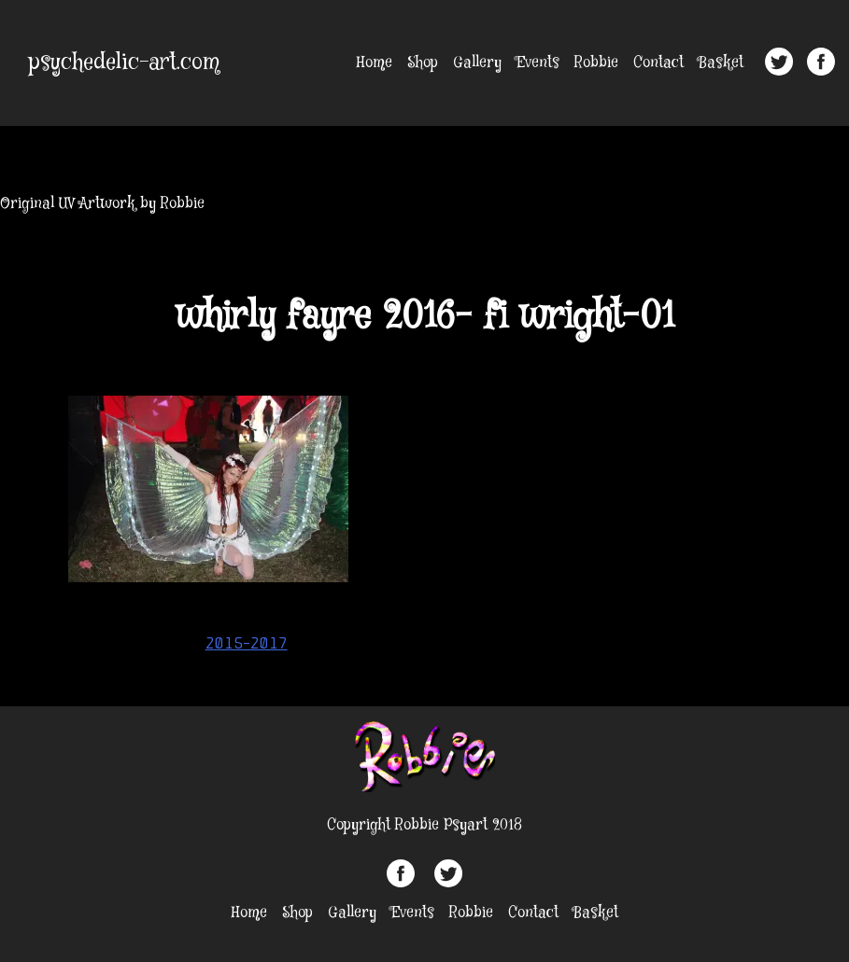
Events (537, 63)
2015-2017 (246, 643)
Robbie (596, 63)
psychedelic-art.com (124, 63)
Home (374, 63)
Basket (721, 63)
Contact (658, 63)
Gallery (477, 63)
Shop (422, 63)
